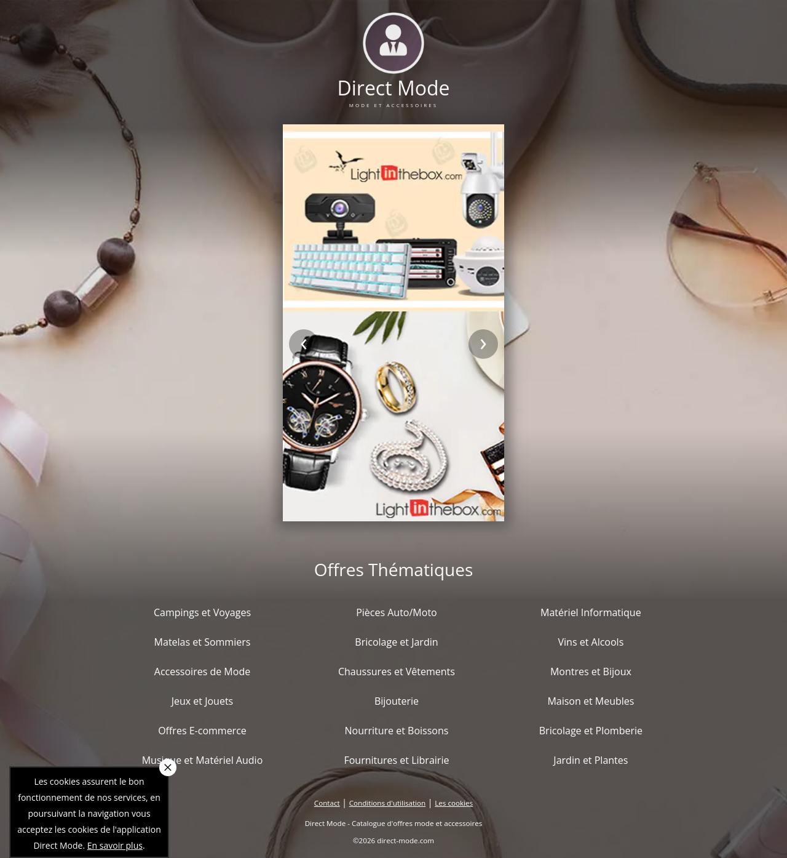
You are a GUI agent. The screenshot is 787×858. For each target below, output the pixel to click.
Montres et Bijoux (590, 671)
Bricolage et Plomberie (591, 730)
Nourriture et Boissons (396, 730)
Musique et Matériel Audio (202, 760)
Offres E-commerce (202, 730)
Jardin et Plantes (590, 760)
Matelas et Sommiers (202, 642)
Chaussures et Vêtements (396, 671)
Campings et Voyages (202, 612)
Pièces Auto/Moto (396, 612)
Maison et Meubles (590, 701)
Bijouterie (396, 701)
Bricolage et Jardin (396, 642)
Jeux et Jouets (203, 701)
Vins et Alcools (591, 642)
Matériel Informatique (590, 612)
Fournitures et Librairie (396, 760)
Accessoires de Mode (202, 671)
